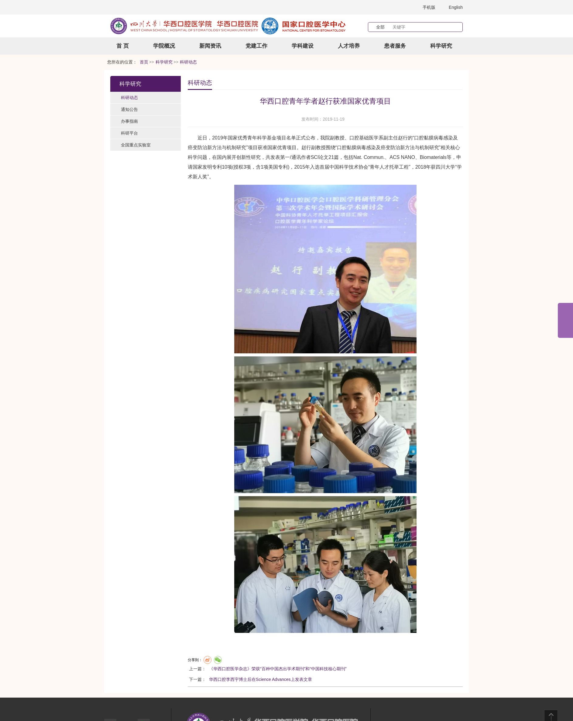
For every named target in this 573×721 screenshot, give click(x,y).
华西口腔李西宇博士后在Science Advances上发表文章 (260, 679)
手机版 (429, 7)
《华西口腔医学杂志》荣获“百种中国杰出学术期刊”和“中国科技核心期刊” (278, 668)
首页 (144, 62)
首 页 (122, 46)
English (456, 7)
